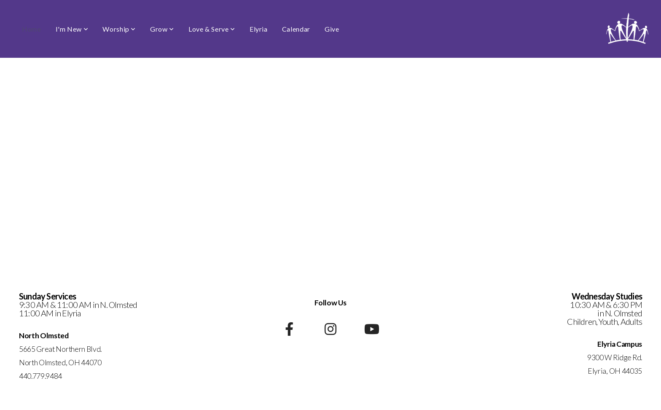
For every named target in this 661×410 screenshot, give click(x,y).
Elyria (259, 29)
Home (31, 29)
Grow (162, 29)
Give (332, 29)
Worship (119, 29)
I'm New (72, 29)
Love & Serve (211, 29)
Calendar (296, 29)
